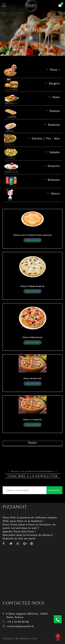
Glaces (53, 193)
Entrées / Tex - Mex (44, 138)
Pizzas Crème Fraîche (32, 286)
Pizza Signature (33, 378)
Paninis (52, 111)
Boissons (52, 179)
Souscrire (54, 490)
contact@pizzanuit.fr (20, 626)
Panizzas (52, 124)
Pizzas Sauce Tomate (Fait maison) (32, 235)
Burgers (52, 83)
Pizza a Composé (32, 419)
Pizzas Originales (32, 337)
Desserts (52, 166)
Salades (52, 152)
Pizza (53, 69)
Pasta (54, 97)
